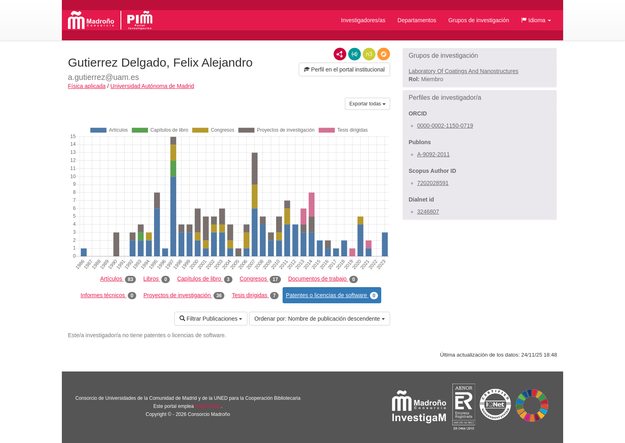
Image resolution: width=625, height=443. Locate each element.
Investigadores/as (363, 20)
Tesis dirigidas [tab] (255, 295)
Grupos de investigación (478, 20)
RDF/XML (340, 54)
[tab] (480, 55)
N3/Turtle (369, 54)
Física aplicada (87, 86)
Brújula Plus (208, 406)
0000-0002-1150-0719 (445, 125)
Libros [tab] (156, 279)
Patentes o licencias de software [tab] (332, 295)
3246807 (428, 211)
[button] (536, 20)
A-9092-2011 (433, 154)
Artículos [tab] (118, 279)
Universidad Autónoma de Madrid (152, 86)
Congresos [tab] (260, 279)
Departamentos (416, 20)
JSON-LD (354, 54)
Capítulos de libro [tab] (204, 279)
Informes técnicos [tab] (108, 295)
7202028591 (433, 183)
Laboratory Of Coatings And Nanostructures (464, 71)
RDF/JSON (383, 54)
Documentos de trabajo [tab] (323, 279)
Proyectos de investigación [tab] (184, 295)
